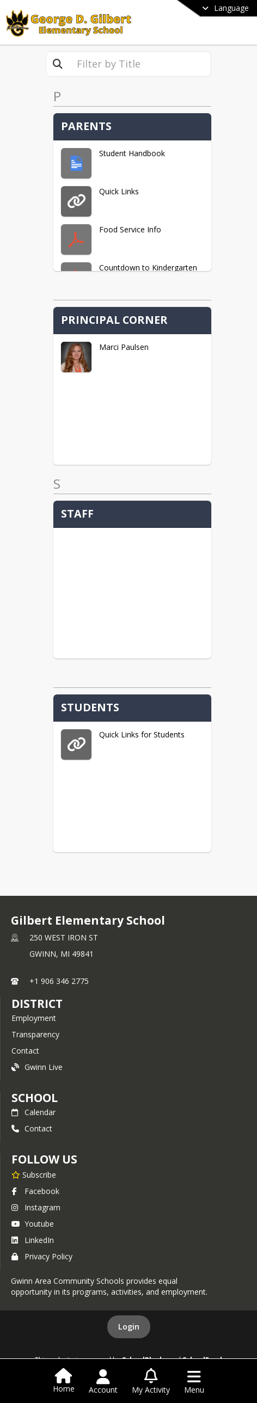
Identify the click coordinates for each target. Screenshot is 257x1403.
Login (128, 1326)
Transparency (35, 1034)
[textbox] (140, 63)
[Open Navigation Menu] (194, 1381)
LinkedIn (32, 1240)
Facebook (35, 1191)
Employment (33, 1018)
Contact (25, 1050)
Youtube (32, 1224)
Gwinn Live (37, 1067)
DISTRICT (37, 1003)
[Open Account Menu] (103, 1381)
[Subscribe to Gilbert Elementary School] (33, 1174)
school (34, 1097)
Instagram (35, 1207)
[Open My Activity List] (151, 1381)
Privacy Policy (41, 1256)
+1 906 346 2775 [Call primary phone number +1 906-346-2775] (59, 981)
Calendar (33, 1112)
